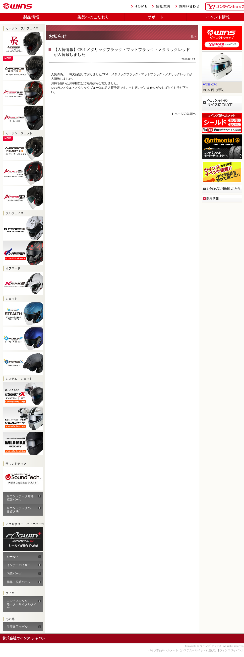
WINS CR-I (210, 84)
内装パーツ (14, 573)
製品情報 (31, 17)
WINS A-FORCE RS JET (23, 198)
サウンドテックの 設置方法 (19, 509)
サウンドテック (23, 479)
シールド (13, 556)
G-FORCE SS (23, 228)
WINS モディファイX (23, 394)
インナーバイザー (19, 565)
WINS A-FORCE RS (23, 118)
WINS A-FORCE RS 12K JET (23, 148)
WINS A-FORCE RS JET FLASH (23, 173)
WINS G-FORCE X (23, 363)
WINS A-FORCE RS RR (23, 43)
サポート (156, 17)
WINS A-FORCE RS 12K (23, 68)
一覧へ (192, 36)
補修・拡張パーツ (19, 582)
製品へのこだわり (93, 17)
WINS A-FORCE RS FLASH (23, 93)
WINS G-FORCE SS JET (23, 338)
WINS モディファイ (23, 418)
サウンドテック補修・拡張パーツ (22, 497)
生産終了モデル (17, 626)
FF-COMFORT (23, 253)
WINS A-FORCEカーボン (23, 539)
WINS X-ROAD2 (23, 283)
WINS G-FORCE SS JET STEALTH (23, 314)
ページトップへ (184, 114)
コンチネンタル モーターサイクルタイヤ (22, 604)
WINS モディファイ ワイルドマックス (23, 443)
